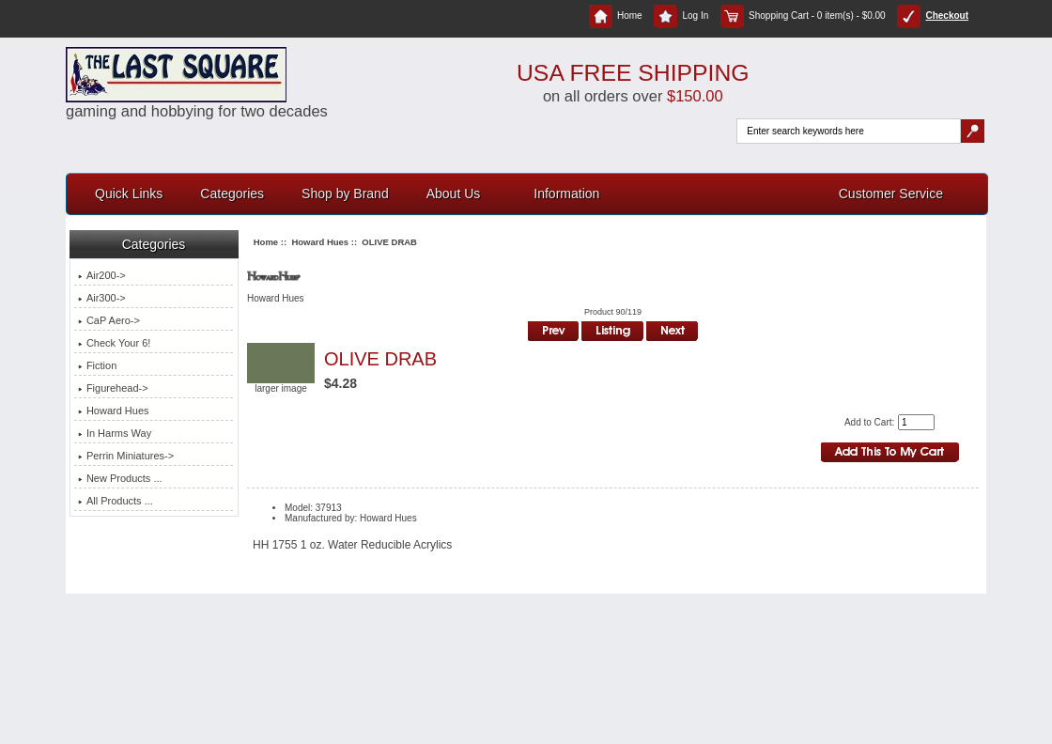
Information (566, 193)
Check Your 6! (114, 343)
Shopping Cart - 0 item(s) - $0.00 (803, 15)
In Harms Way (114, 433)
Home (615, 15)
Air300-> (102, 297)
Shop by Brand (345, 193)
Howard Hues (319, 242)
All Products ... (115, 500)
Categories (232, 193)
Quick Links (128, 193)
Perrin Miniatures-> (126, 455)
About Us (453, 193)
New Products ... (120, 478)
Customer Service (891, 193)
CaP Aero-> (109, 320)
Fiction (97, 365)
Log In (681, 15)
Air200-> (102, 275)
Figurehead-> (113, 388)
